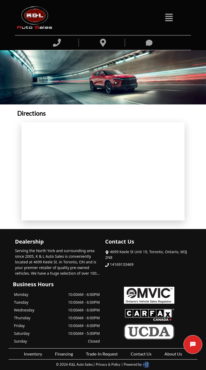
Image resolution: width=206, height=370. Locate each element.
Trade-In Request (102, 353)
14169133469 (119, 264)
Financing (64, 353)
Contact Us (141, 353)
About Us (173, 353)
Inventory (33, 353)
